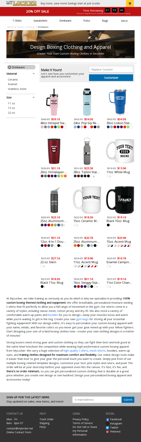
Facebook (114, 419)
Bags (105, 20)
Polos (86, 20)
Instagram (114, 423)
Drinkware (65, 20)
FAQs (42, 427)
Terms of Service (83, 423)
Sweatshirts (40, 20)
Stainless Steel (17, 88)
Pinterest (113, 431)
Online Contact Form (18, 432)
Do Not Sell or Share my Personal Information (85, 430)
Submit (128, 399)
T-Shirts (17, 20)
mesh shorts (98, 350)
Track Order (46, 419)
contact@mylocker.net (19, 428)
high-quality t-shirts (76, 350)
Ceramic (13, 79)
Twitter (112, 427)
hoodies (53, 315)
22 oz (11, 112)
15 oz (11, 107)
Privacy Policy (81, 419)
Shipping (44, 423)
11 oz (11, 103)
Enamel (12, 84)
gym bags (82, 319)
